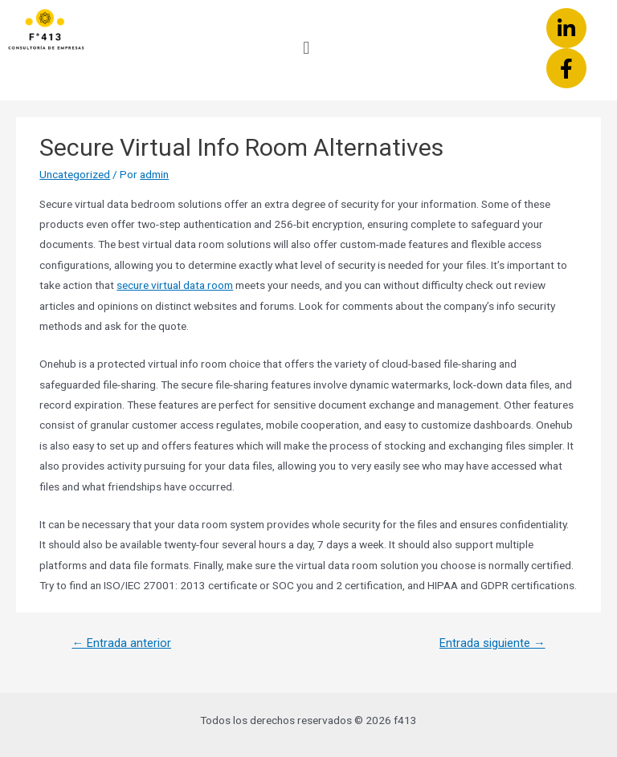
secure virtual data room (174, 285)
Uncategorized (74, 174)
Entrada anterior (121, 643)
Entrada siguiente (492, 643)
